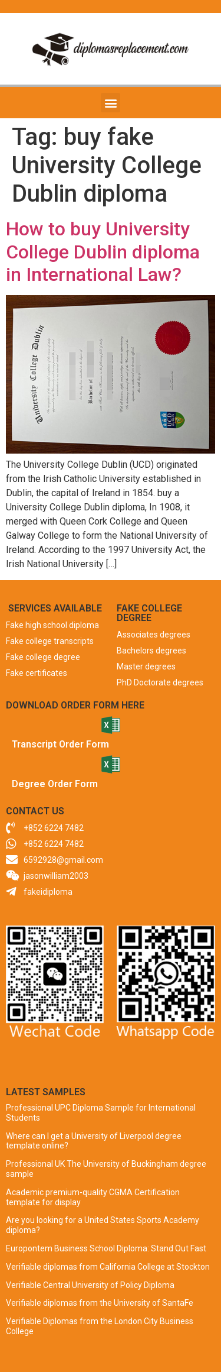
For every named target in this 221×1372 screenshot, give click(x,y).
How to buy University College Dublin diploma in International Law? (103, 252)
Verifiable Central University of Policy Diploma (90, 1285)
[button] (110, 102)
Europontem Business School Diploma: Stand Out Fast (106, 1248)
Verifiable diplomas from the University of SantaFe (99, 1303)
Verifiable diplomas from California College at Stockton (108, 1266)
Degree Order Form (55, 783)
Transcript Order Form (60, 744)
